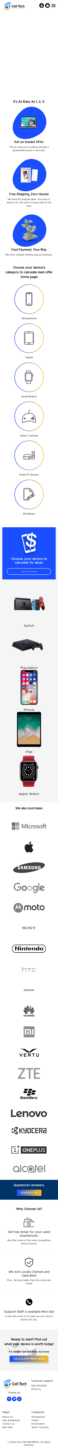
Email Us (36, 1389)
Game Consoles (40, 1427)
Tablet (35, 1420)
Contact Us (29, 1193)
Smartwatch (38, 1424)
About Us (7, 1417)
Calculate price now (29, 1359)
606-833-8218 (39, 1386)
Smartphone (38, 1417)
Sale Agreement (11, 1420)
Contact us (8, 1424)
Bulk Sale (7, 1427)
